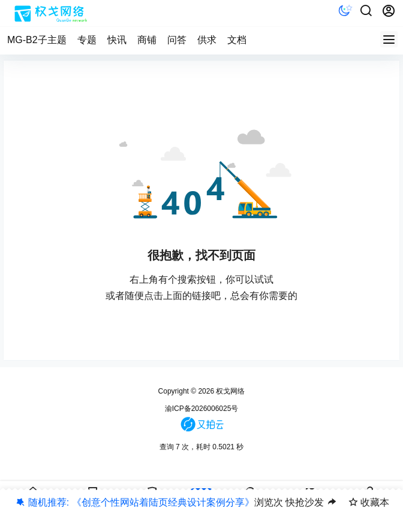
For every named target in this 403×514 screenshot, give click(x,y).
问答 (177, 40)
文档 (236, 40)
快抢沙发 (304, 502)
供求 (206, 40)
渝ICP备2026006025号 (202, 408)
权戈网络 (229, 391)
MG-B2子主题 (37, 40)
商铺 (147, 40)
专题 (87, 40)
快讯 (117, 40)
